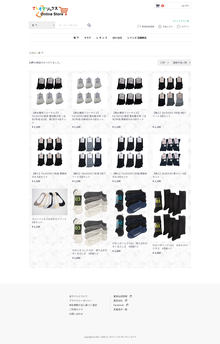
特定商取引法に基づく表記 (83, 305)
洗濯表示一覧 (120, 309)
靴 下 (76, 37)
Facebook (120, 305)
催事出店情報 (122, 296)
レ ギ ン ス (101, 37)
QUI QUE (117, 37)
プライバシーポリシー (80, 300)
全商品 (32, 52)
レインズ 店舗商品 (137, 37)
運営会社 (120, 300)
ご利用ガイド (76, 309)
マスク (87, 37)
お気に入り (165, 26)
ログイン (183, 26)
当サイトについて (78, 296)
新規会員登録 (145, 26)
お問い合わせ (76, 314)
